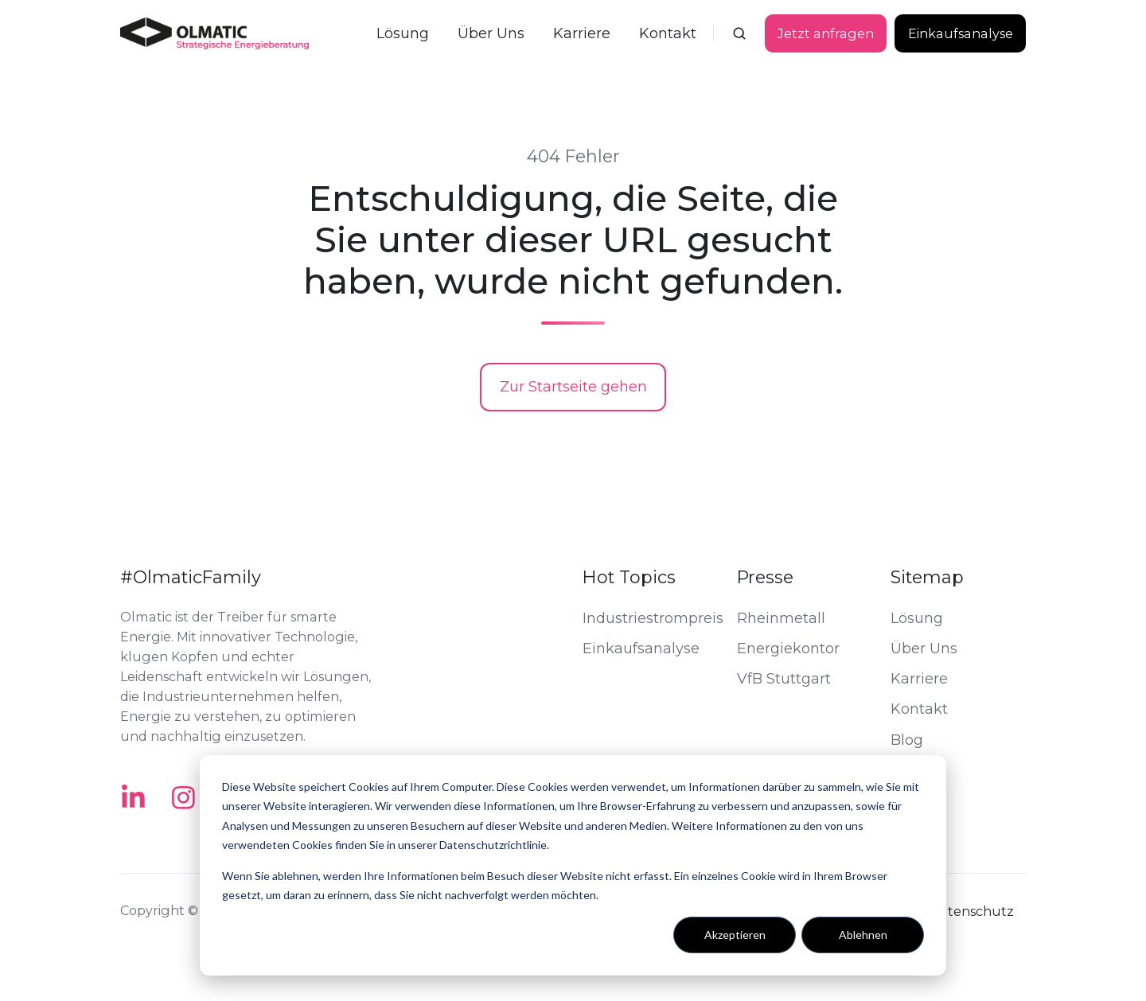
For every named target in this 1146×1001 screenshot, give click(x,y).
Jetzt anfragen (826, 33)
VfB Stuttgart (784, 678)
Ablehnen (863, 934)
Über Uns (491, 33)
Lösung (402, 33)
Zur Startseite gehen (573, 386)
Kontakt (667, 33)
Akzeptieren (735, 934)
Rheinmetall (781, 618)
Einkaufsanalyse (960, 33)
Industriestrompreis (653, 618)
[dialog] (573, 865)
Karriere (581, 33)
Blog (907, 740)
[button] (739, 33)
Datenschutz (972, 911)
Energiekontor (788, 648)
